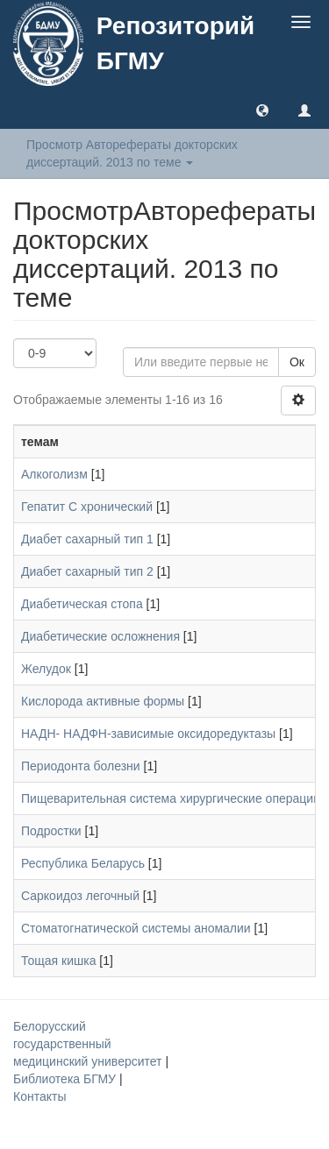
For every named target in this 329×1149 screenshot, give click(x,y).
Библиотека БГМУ (66, 1079)
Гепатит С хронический (87, 507)
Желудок (46, 669)
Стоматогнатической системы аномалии (136, 928)
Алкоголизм (54, 474)
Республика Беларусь (83, 863)
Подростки (51, 831)
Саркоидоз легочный (80, 896)
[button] (262, 109)
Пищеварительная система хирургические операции (170, 798)
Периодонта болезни (80, 766)
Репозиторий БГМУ (175, 43)
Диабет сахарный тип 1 (87, 539)
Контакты (39, 1096)
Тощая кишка (58, 961)
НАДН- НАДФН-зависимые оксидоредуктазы (148, 734)
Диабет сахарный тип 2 (87, 571)
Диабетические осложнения (100, 636)
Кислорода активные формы (102, 701)
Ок (297, 362)
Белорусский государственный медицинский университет (89, 1043)
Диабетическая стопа (82, 604)
